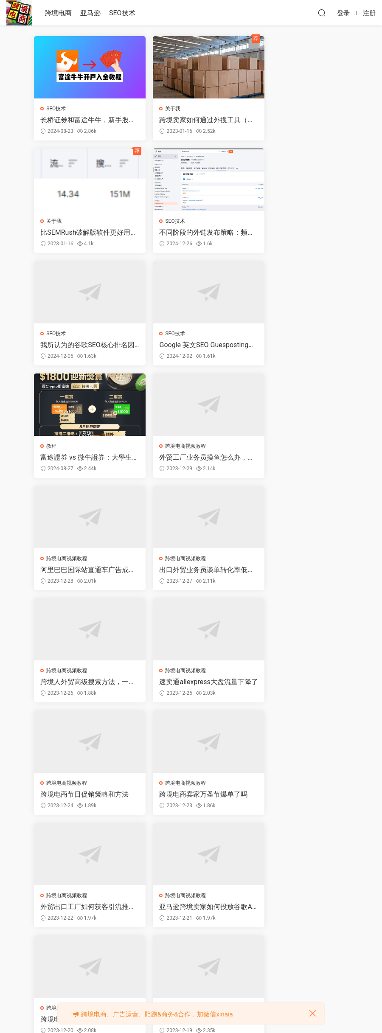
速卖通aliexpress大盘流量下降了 (297, 459)
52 (189, 954)
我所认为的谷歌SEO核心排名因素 (188, 233)
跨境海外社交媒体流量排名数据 (296, 797)
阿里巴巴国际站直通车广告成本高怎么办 (296, 346)
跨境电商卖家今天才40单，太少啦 (296, 684)
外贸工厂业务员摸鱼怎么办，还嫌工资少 (185, 346)
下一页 (211, 954)
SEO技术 (122, 13)
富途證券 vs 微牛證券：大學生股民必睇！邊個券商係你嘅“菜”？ (83, 346)
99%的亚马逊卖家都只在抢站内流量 (81, 797)
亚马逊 (90, 13)
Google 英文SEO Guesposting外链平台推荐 (297, 233)
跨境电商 (58, 13)
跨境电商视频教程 (174, 334)
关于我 (161, 109)
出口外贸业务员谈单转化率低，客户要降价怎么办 (81, 459)
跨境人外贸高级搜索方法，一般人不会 (189, 459)
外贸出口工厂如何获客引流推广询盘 (296, 571)
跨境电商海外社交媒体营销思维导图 (189, 797)
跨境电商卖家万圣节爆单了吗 (189, 571)
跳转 (254, 954)
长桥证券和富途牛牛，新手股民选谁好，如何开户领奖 (81, 120)
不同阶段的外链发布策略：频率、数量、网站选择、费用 (81, 233)
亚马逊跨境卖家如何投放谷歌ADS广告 (81, 684)
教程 (52, 334)
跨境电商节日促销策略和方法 (81, 571)
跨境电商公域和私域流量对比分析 (81, 910)
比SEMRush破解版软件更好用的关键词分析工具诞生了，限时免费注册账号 (296, 120)
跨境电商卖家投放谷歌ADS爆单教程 (188, 684)
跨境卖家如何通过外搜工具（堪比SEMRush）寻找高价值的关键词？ (189, 120)
